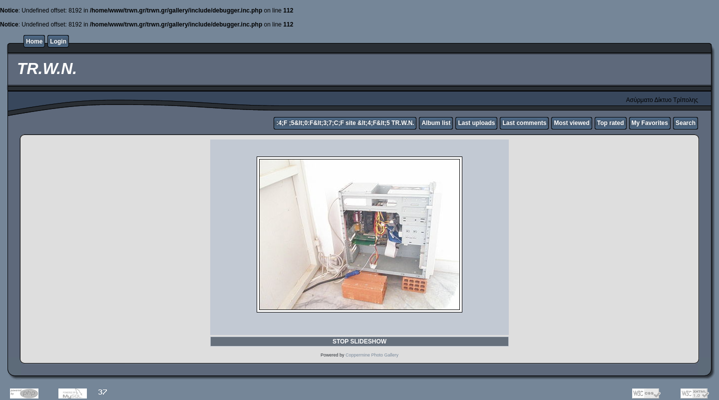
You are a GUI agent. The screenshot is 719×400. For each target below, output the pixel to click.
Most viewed (571, 123)
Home (34, 41)
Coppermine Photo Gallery (372, 355)
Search (686, 123)
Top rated (610, 123)
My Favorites (650, 123)
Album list (435, 123)
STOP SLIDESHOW (359, 341)
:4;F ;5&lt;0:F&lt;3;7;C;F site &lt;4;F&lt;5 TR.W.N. (345, 123)
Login (58, 41)
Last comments (524, 123)
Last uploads (476, 123)
